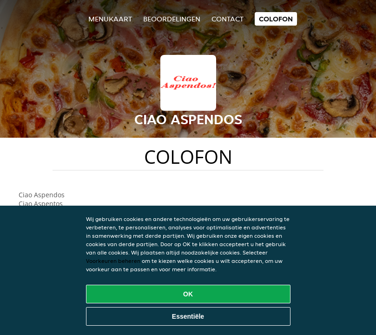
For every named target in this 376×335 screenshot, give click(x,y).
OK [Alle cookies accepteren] (188, 294)
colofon (276, 19)
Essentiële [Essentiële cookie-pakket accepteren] (188, 316)
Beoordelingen (171, 19)
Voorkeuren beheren (113, 260)
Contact (227, 19)
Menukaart (110, 19)
